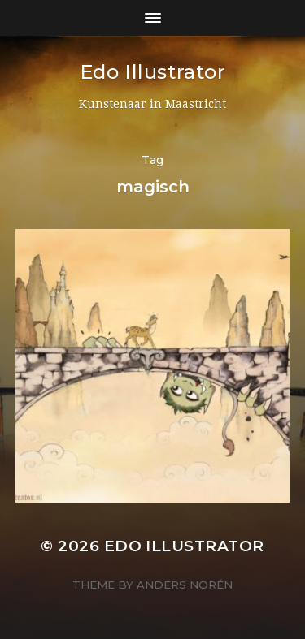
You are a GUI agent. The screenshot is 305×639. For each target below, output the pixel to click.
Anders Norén (185, 584)
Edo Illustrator (153, 72)
